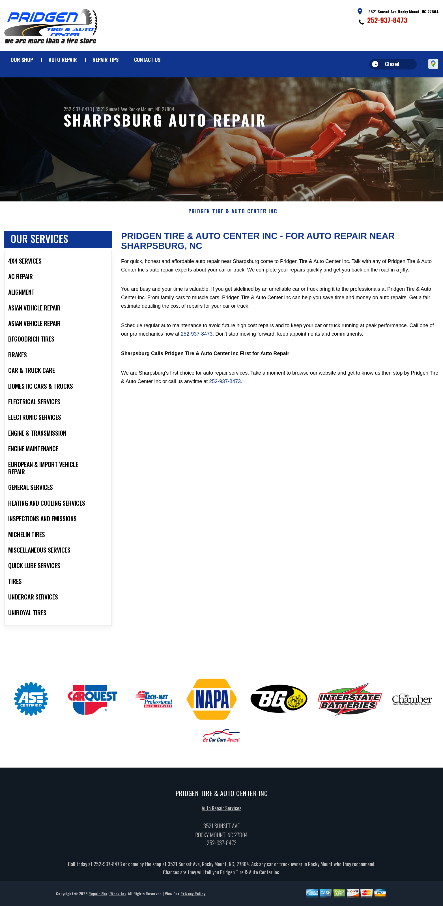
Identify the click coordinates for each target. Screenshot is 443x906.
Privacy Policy (192, 895)
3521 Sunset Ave (111, 109)
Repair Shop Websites (107, 895)
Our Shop (22, 59)
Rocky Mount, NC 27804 (151, 109)
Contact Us (147, 59)
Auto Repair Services (221, 810)
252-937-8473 (387, 20)
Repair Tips (106, 59)
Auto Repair (63, 59)
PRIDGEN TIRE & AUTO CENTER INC (233, 213)
